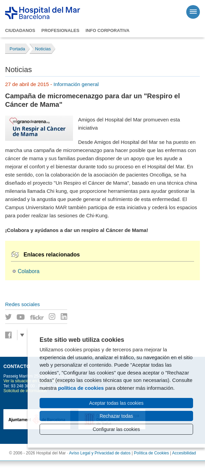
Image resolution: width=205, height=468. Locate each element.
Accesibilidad (184, 453)
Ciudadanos (20, 30)
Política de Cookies (151, 453)
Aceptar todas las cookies (116, 403)
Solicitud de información (25, 390)
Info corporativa (108, 30)
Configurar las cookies (116, 429)
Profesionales (60, 30)
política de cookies (81, 388)
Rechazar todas (116, 416)
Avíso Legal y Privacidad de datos (100, 453)
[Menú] (193, 12)
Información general (76, 84)
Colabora (29, 271)
